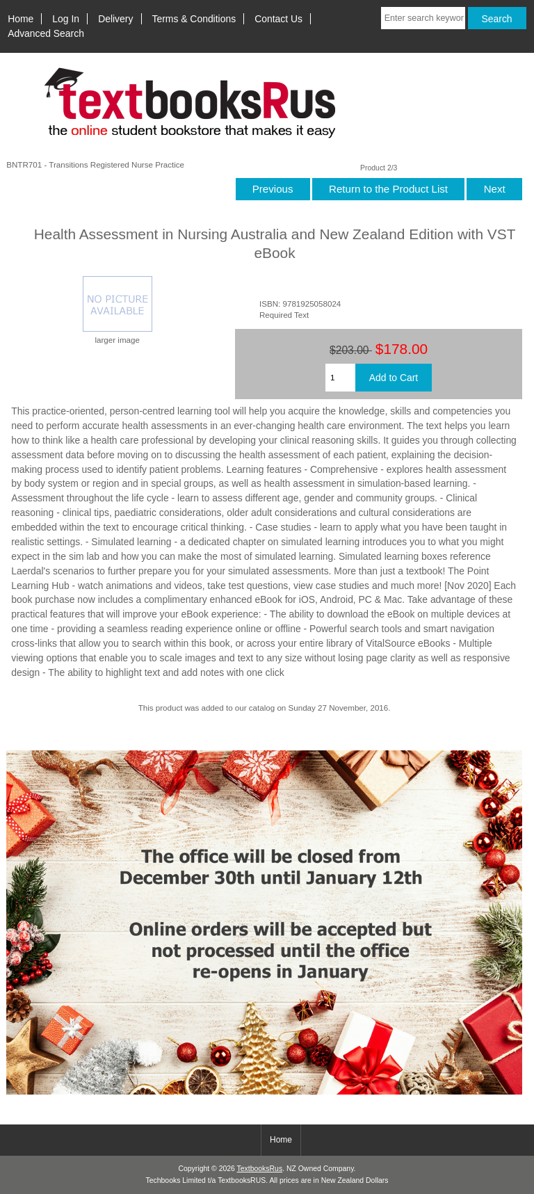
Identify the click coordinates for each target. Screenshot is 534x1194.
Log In (65, 18)
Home (20, 18)
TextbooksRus (260, 1168)
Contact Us (278, 18)
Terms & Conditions (194, 18)
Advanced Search (46, 33)
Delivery (115, 18)
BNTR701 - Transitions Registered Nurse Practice (95, 164)
